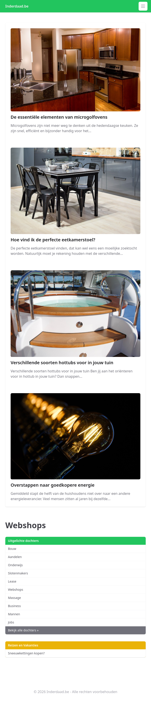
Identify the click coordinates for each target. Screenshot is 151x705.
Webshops (15, 589)
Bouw (12, 549)
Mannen (14, 614)
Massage (14, 598)
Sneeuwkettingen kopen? (26, 653)
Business (14, 606)
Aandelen (15, 557)
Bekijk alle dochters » (23, 630)
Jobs (11, 622)
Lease (12, 581)
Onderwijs (15, 565)
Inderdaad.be (17, 6)
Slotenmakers (18, 573)
